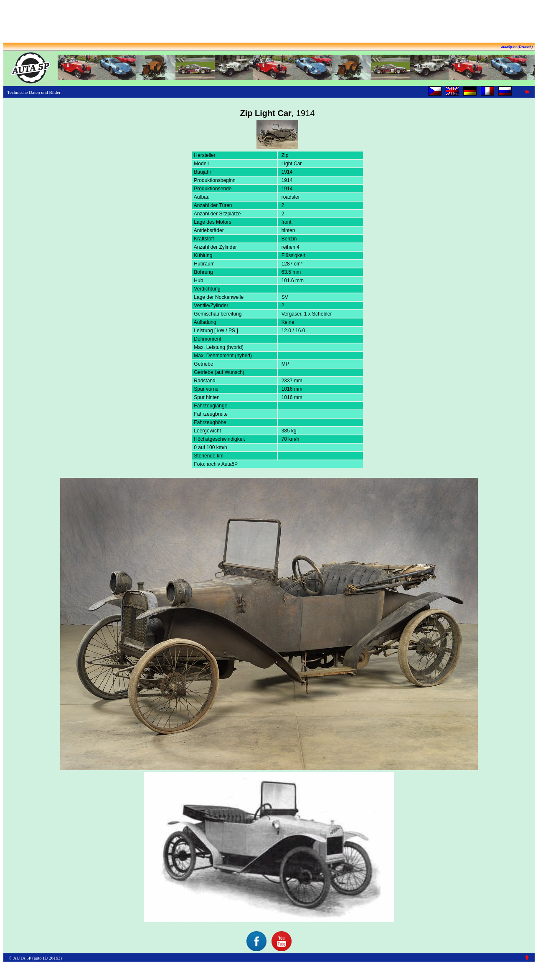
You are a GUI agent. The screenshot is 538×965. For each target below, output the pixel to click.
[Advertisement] (269, 22)
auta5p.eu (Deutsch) (517, 47)
